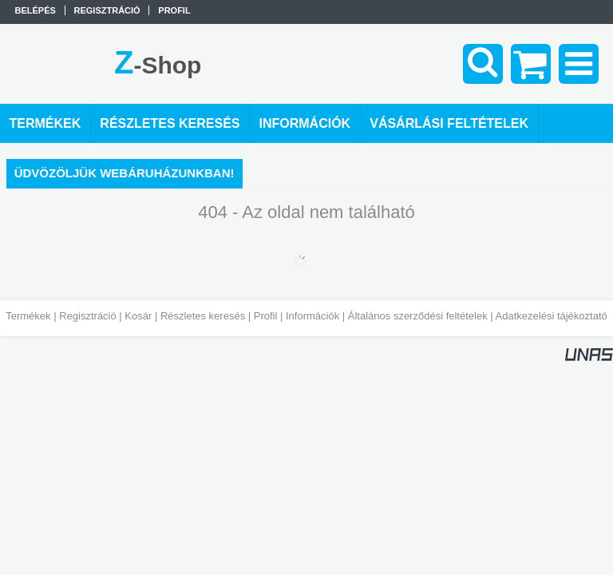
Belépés (35, 10)
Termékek (28, 316)
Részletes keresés (202, 316)
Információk (312, 316)
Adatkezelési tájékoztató (551, 316)
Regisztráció (88, 316)
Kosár (138, 316)
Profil (266, 316)
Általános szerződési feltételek (418, 316)
